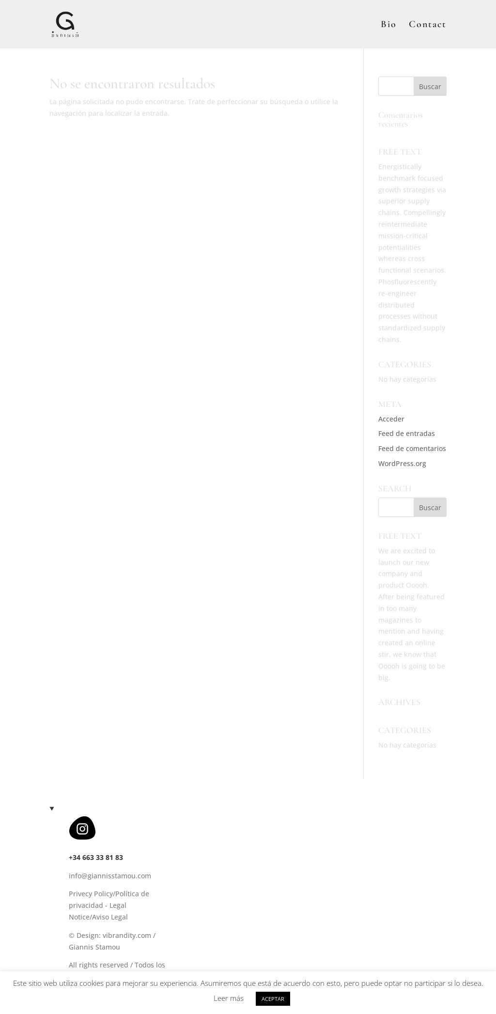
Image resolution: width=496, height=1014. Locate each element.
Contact (428, 25)
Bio (389, 25)
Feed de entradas (406, 433)
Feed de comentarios (412, 448)
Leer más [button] (229, 998)
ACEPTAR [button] (273, 998)
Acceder (391, 418)
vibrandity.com (127, 935)
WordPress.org (402, 463)
